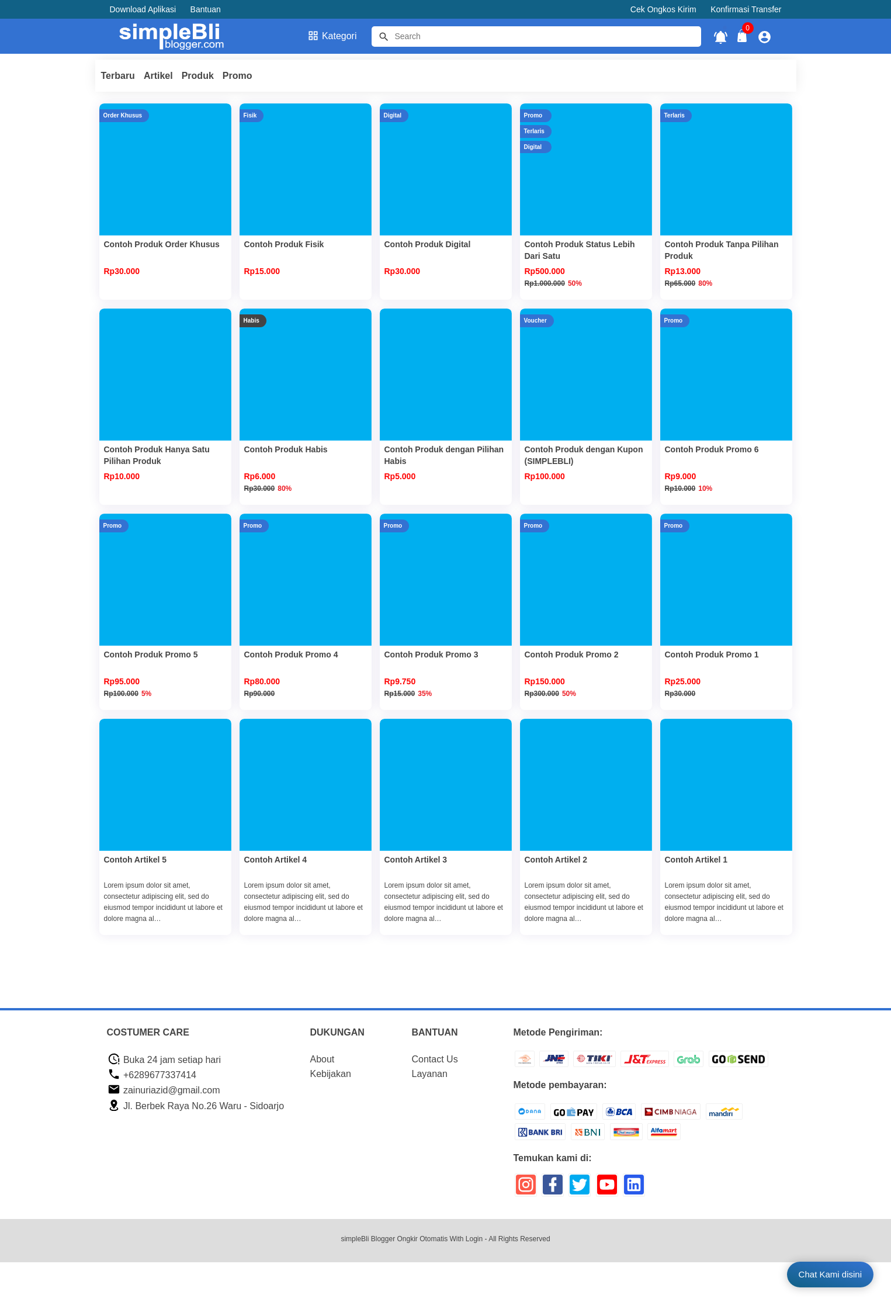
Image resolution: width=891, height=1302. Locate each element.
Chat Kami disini (830, 1274)
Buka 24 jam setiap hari (164, 1060)
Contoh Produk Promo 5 (151, 654)
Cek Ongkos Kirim (663, 9)
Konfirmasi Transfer (745, 9)
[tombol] (384, 37)
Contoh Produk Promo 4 (291, 654)
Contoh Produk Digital (427, 244)
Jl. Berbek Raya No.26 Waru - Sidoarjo (196, 1106)
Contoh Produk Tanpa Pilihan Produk (722, 250)
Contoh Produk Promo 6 (712, 449)
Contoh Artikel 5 (135, 859)
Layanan (430, 1074)
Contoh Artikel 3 (416, 859)
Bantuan (205, 9)
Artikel (158, 76)
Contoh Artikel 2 (556, 859)
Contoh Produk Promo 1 (712, 654)
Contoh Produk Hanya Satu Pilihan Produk (157, 455)
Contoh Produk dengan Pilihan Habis (444, 455)
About (322, 1059)
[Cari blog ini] (536, 36)
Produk (198, 76)
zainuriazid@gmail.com (164, 1090)
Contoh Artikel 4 (275, 859)
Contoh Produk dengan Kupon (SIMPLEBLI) (584, 455)
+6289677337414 (152, 1075)
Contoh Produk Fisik (284, 244)
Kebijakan (330, 1074)
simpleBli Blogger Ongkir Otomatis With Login (412, 1239)
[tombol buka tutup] (742, 39)
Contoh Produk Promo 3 (431, 654)
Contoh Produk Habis (286, 449)
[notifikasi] (720, 36)
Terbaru (118, 76)
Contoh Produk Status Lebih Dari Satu (580, 250)
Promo (237, 76)
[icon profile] (764, 36)
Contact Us (435, 1059)
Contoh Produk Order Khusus (162, 244)
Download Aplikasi (143, 9)
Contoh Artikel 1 (696, 859)
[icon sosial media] (525, 1189)
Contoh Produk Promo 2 (572, 654)
